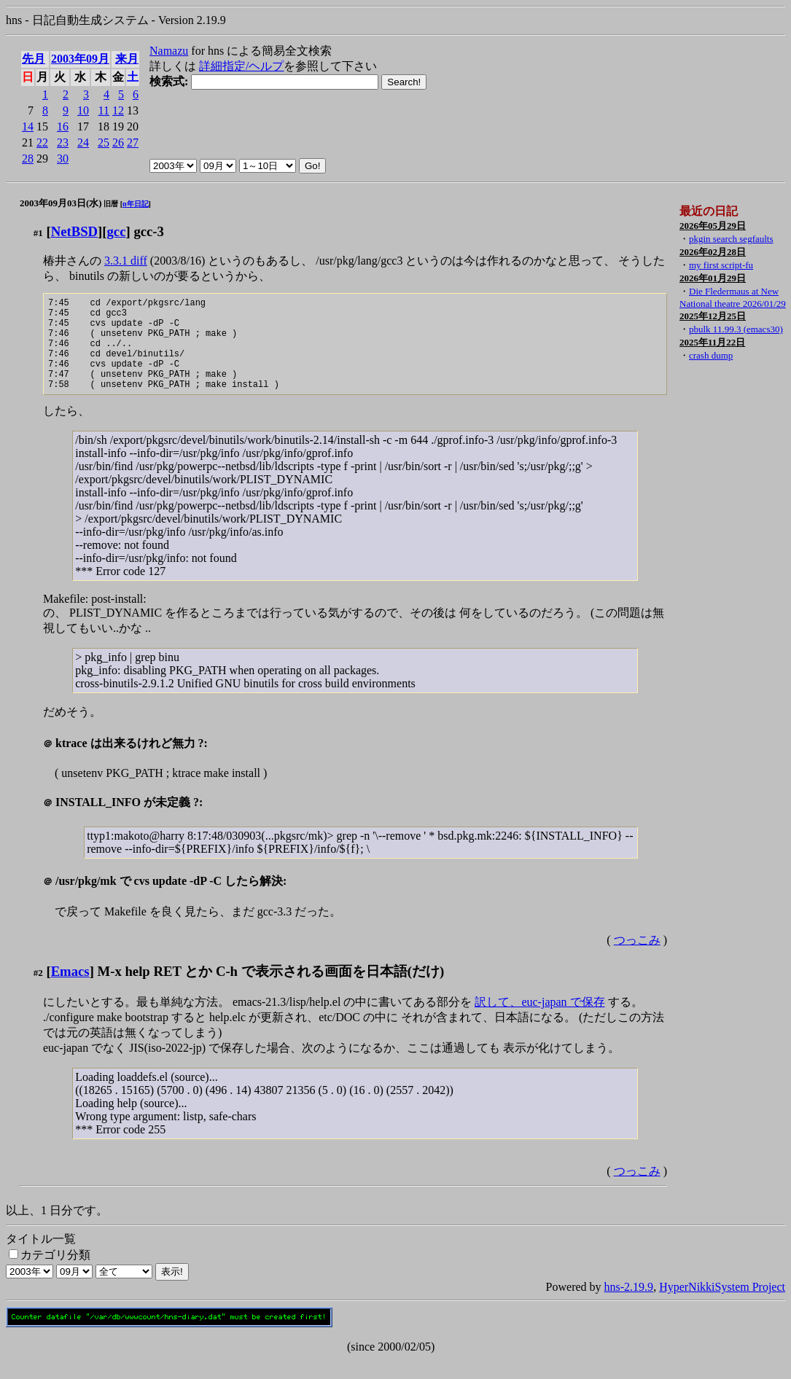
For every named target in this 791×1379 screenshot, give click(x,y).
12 (118, 110)
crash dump (711, 355)
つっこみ (637, 959)
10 (83, 110)
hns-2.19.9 (629, 1306)
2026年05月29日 (712, 225)
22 (42, 142)
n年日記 (135, 204)
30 (63, 158)
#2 (38, 992)
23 (63, 142)
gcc (116, 231)
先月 (33, 58)
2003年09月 (80, 58)
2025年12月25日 (712, 315)
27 (133, 142)
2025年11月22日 (712, 342)
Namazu (168, 50)
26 (118, 142)
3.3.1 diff (125, 260)
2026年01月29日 (712, 278)
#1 (38, 232)
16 (63, 126)
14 (28, 126)
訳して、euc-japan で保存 (539, 1021)
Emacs (70, 991)
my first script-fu (721, 264)
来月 (127, 58)
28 (28, 158)
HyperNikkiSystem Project (722, 1306)
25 (103, 142)
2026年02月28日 (712, 251)
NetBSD (74, 231)
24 (83, 142)
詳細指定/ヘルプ (241, 66)
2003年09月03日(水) (61, 203)
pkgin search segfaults (731, 238)
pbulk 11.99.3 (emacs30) (736, 329)
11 (103, 110)
